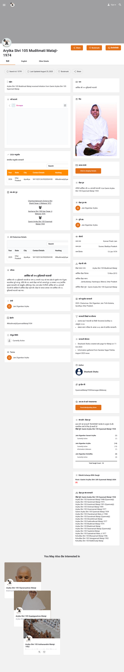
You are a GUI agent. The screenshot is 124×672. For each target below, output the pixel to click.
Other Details (44, 61)
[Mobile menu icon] (4, 5)
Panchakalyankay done (88, 407)
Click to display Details (88, 171)
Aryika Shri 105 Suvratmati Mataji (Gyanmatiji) (92, 516)
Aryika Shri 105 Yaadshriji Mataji (87, 531)
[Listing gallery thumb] (96, 129)
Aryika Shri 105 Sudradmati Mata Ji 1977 (90, 533)
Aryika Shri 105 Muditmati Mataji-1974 (89, 524)
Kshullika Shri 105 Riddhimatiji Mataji (89, 541)
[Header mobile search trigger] (120, 4)
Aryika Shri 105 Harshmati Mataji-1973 (90, 502)
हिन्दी (7, 61)
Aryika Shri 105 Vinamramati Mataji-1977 (90, 509)
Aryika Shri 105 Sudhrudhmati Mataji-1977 (91, 521)
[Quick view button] (20, 595)
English (24, 61)
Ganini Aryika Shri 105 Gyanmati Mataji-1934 (92, 512)
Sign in (113, 5)
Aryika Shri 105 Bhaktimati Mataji (87, 526)
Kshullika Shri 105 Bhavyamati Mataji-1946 (91, 536)
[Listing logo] (7, 43)
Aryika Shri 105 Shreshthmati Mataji (88, 519)
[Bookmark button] (25, 595)
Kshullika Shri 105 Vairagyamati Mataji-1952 (92, 538)
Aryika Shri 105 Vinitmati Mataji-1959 (89, 507)
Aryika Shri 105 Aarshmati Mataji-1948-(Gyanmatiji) (94, 499)
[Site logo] (12, 5)
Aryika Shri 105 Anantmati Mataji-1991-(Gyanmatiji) (94, 504)
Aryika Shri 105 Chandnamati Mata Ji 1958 (91, 514)
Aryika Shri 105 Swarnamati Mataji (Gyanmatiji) (93, 529)
